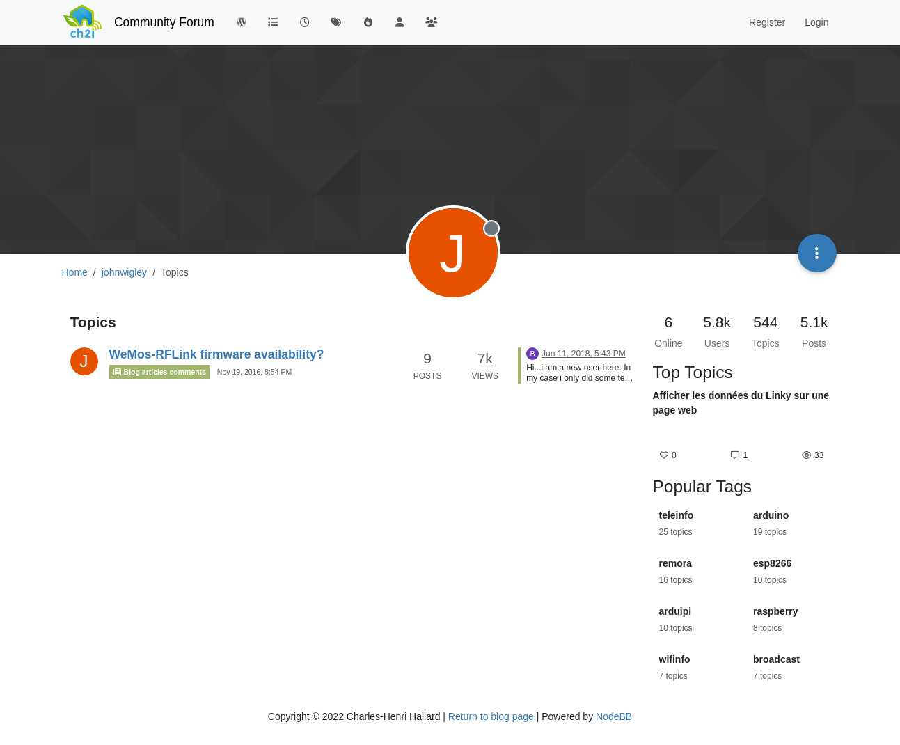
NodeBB (614, 716)
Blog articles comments (160, 372)
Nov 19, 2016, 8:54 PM (254, 372)
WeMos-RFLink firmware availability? (216, 354)
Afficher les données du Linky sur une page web (741, 403)
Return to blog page (491, 716)
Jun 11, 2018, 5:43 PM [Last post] (584, 354)
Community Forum (164, 22)
